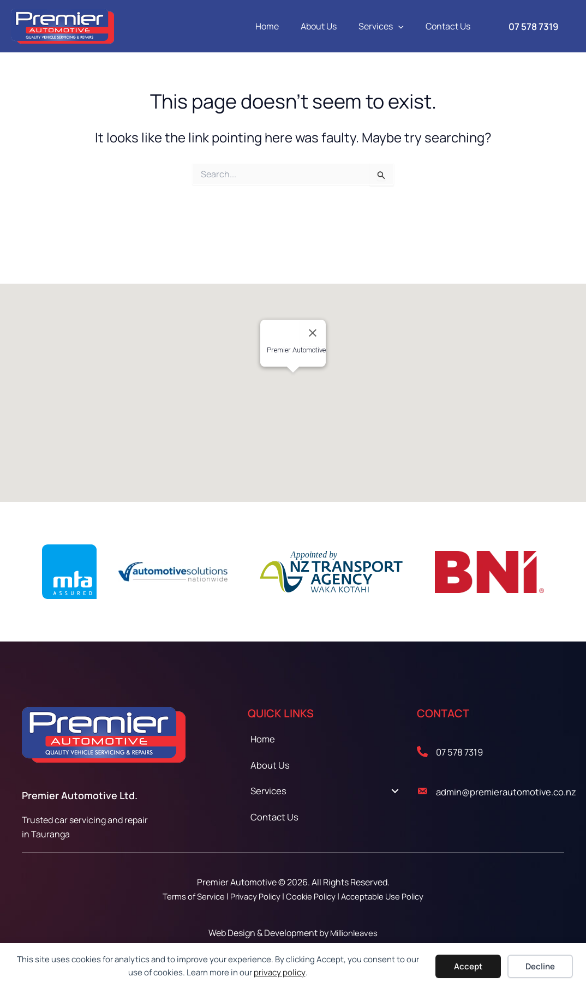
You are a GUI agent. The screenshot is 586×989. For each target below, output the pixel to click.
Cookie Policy (312, 896)
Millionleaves (354, 933)
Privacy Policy (253, 896)
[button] (404, 26)
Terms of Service (187, 896)
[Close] (313, 333)
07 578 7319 (464, 751)
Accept (468, 966)
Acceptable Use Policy (389, 896)
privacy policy (280, 972)
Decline (540, 966)
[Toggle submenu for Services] (395, 798)
